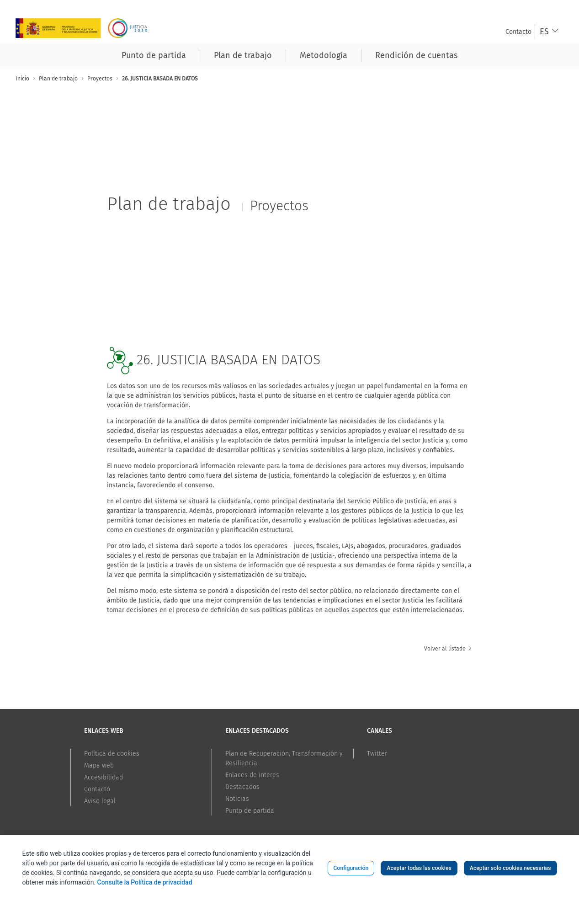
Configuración (351, 868)
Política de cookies (111, 753)
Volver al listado (448, 648)
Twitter (377, 753)
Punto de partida (249, 811)
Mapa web (99, 765)
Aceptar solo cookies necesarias (510, 868)
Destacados (242, 787)
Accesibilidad (103, 777)
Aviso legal (100, 801)
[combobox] (549, 32)
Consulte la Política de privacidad (144, 882)
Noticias (237, 799)
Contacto (97, 789)
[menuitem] (518, 32)
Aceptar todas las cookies (419, 868)
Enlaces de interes (252, 775)
